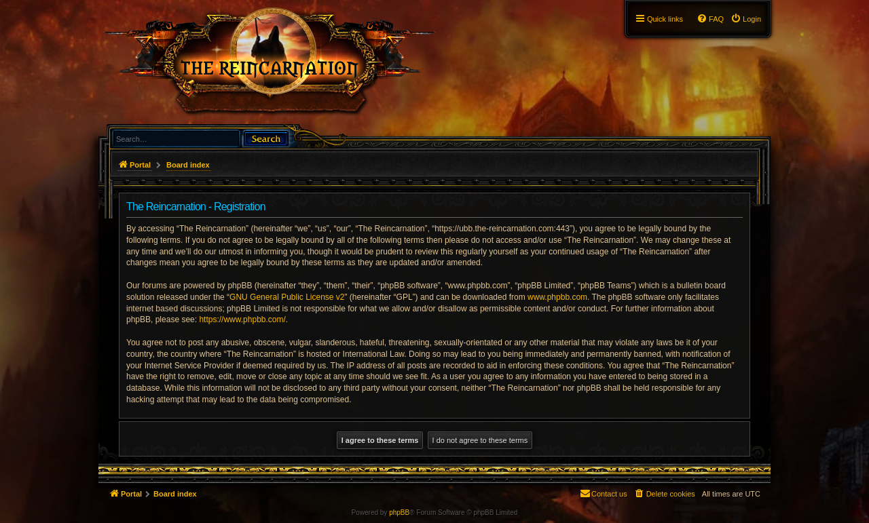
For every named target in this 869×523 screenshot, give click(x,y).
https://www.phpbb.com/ (242, 319)
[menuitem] (746, 19)
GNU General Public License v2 (286, 297)
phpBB (399, 512)
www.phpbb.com (557, 297)
